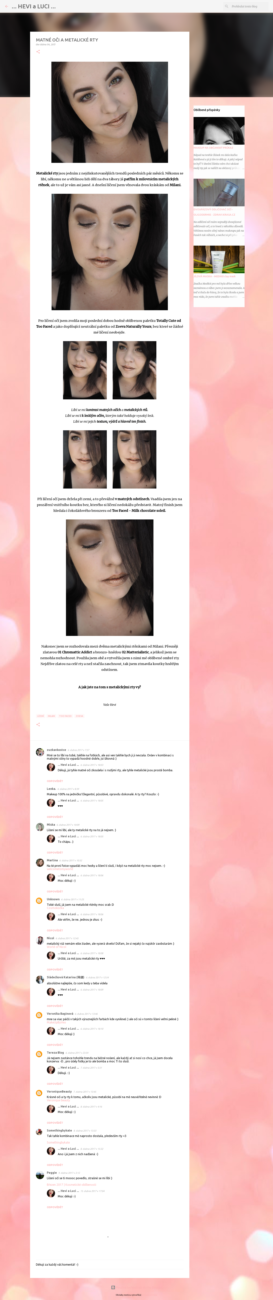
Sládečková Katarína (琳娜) (65, 977)
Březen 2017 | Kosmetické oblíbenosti (71, 1184)
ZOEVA (79, 716)
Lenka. (51, 788)
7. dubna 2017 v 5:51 (91, 1067)
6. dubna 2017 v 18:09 (91, 989)
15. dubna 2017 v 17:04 (92, 1191)
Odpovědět (55, 781)
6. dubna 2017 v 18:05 (91, 800)
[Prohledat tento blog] (249, 6)
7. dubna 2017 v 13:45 (84, 1091)
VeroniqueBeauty (59, 1091)
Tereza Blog (55, 1052)
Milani (51, 716)
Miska (51, 824)
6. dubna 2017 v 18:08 (91, 953)
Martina (52, 860)
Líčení (40, 716)
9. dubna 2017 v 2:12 (69, 1173)
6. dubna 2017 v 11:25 (72, 899)
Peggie (52, 1172)
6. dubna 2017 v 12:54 (97, 977)
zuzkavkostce (56, 749)
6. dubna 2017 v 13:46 (86, 1014)
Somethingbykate (59, 1130)
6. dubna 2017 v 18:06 (91, 875)
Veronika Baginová (60, 1013)
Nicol (50, 938)
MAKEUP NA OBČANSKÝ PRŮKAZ (213, 147)
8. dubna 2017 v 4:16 (91, 1106)
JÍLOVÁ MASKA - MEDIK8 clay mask (215, 276)
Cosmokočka (55, 908)
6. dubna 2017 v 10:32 (70, 860)
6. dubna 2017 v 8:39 (68, 789)
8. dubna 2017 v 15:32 (91, 1149)
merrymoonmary (149, 1295)
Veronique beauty (58, 1100)
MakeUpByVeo (56, 1022)
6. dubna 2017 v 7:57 (78, 750)
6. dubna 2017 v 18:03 (91, 765)
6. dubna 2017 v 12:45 (67, 938)
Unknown (53, 899)
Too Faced (65, 716)
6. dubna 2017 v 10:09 (67, 824)
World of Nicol (56, 946)
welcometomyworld (60, 869)
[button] (38, 51)
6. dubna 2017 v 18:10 (91, 1028)
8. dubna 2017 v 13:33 (84, 1130)
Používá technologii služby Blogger (136, 1287)
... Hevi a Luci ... (68, 764)
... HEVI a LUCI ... (34, 6)
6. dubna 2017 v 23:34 (76, 1052)
